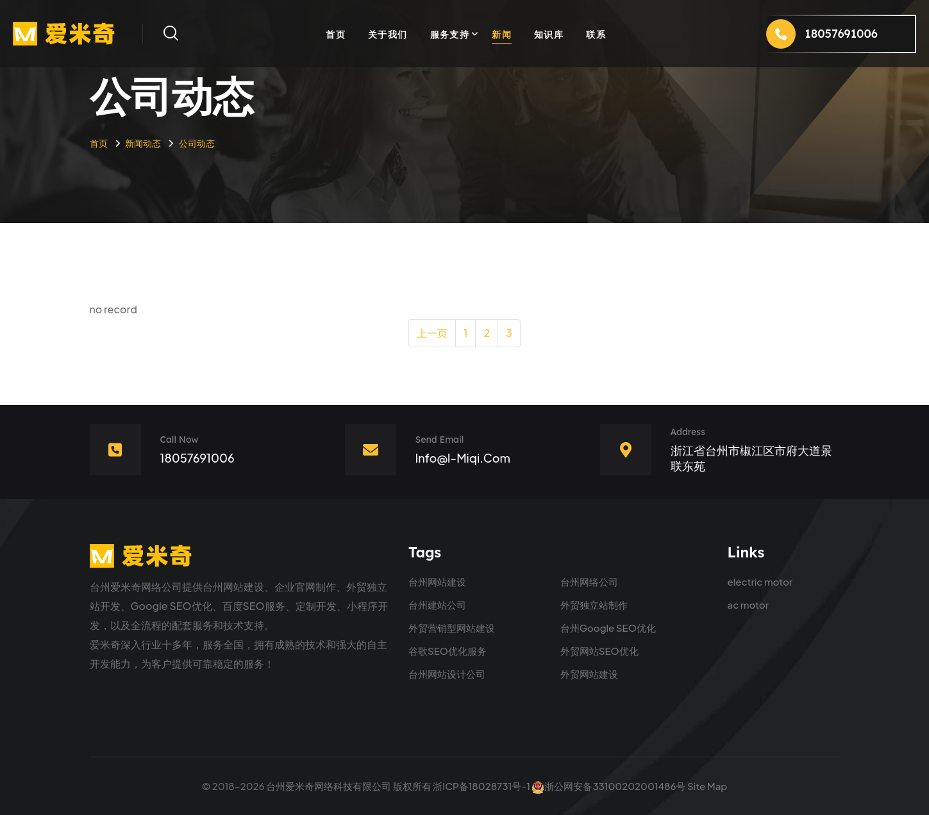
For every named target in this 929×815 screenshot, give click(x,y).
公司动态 (197, 143)
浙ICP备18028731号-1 (481, 786)
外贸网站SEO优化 (599, 651)
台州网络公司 (589, 581)
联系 (596, 34)
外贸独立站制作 (594, 604)
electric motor (760, 581)
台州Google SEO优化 (608, 628)
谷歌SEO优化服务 (447, 651)
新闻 (502, 34)
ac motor (748, 604)
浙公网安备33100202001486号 (608, 786)
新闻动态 (143, 143)
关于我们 (388, 34)
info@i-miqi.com (462, 457)
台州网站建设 (437, 581)
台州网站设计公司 (446, 674)
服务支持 (450, 34)
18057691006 (197, 457)
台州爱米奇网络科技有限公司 (328, 786)
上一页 (432, 333)
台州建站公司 (437, 604)
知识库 (549, 34)
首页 (336, 34)
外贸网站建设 (589, 674)
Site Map (707, 786)
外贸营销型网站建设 (451, 628)
